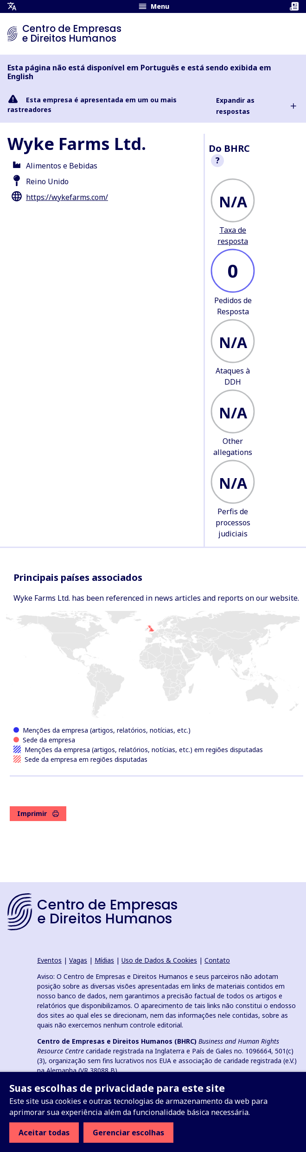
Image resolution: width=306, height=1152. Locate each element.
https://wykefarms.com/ (67, 197)
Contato (217, 960)
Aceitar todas (44, 1132)
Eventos (49, 960)
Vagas (78, 960)
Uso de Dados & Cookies (159, 960)
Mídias (104, 960)
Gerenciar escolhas (128, 1132)
